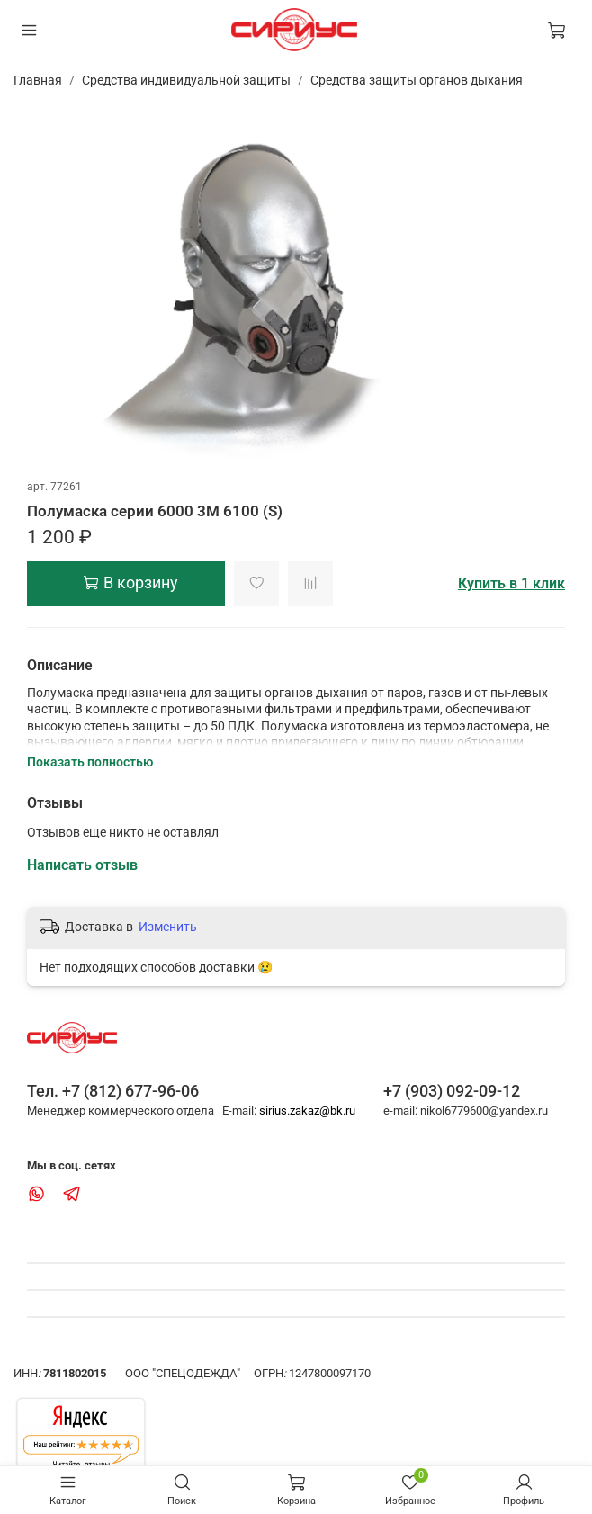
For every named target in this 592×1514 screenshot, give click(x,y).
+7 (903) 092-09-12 (451, 1090)
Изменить (168, 926)
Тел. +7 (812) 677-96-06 (113, 1090)
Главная (37, 80)
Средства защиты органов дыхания (416, 80)
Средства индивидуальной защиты (186, 80)
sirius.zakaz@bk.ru (307, 1110)
